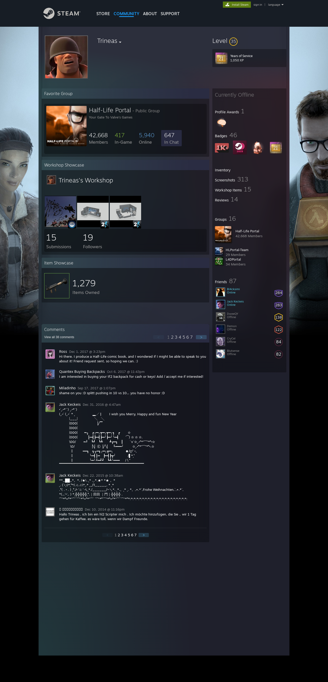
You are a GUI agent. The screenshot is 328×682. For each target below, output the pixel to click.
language (274, 4)
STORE (103, 13)
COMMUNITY (126, 13)
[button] (249, 40)
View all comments (59, 337)
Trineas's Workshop (86, 180)
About (150, 13)
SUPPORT (170, 13)
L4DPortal (233, 259)
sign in (257, 4)
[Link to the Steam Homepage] (65, 17)
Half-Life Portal (247, 231)
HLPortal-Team (237, 250)
